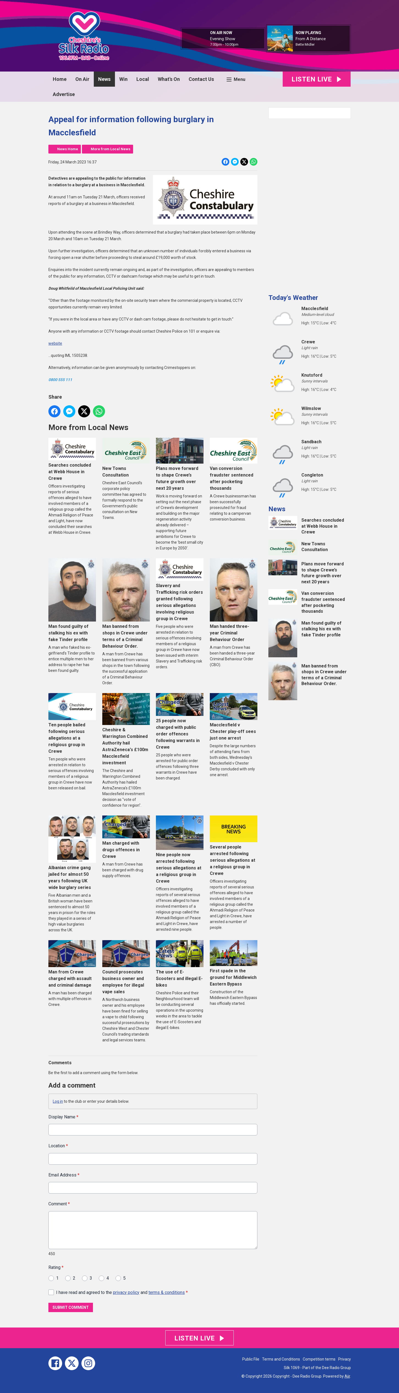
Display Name (63, 1117)
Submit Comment (71, 1307)
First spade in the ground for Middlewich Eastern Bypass (233, 963)
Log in (58, 1101)
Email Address (63, 1175)
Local (142, 79)
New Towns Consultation (126, 458)
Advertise (64, 94)
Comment (59, 1203)
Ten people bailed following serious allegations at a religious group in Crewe (72, 723)
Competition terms (319, 1359)
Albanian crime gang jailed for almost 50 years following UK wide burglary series (72, 852)
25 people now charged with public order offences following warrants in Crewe (179, 721)
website (55, 343)
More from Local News (110, 149)
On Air (82, 79)
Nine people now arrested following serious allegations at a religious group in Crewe (179, 849)
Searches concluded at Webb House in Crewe (72, 459)
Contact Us (201, 79)
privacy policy (126, 1292)
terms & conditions (166, 1292)
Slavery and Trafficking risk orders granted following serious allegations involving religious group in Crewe (179, 589)
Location (58, 1145)
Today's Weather (293, 298)
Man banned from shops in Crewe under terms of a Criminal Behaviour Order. (126, 603)
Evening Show (222, 38)
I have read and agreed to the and (122, 1292)
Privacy (344, 1359)
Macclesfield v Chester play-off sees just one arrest (233, 716)
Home (60, 79)
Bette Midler (305, 44)
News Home (67, 149)
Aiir (347, 1376)
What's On (169, 79)
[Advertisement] (309, 204)
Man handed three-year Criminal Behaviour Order (233, 600)
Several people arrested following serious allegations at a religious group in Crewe (233, 845)
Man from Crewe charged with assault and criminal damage (72, 963)
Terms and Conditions (281, 1359)
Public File (250, 1359)
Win (123, 79)
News (104, 79)
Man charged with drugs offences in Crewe (126, 837)
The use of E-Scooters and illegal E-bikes (179, 963)
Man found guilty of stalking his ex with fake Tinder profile (72, 600)
